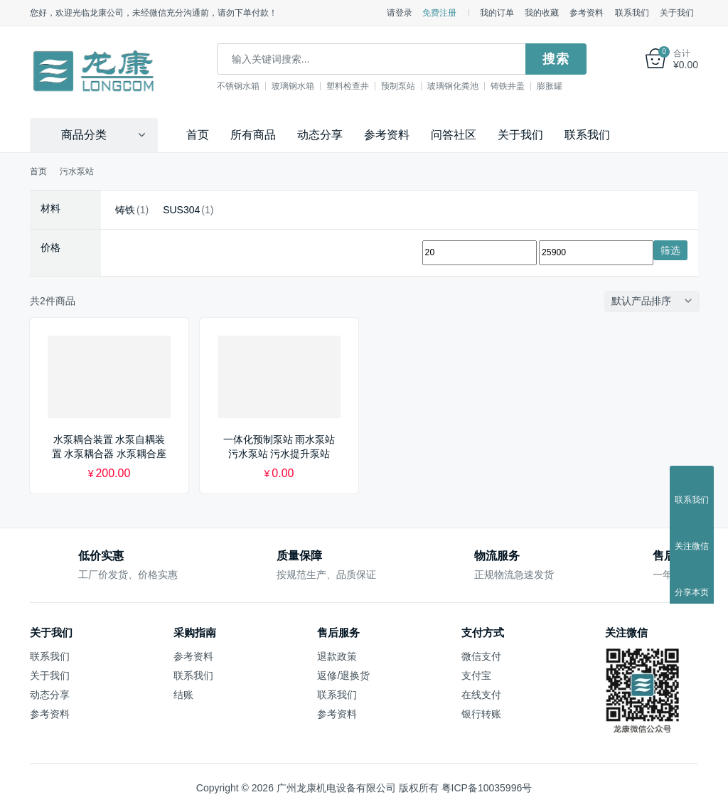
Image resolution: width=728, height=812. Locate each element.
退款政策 (337, 655)
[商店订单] (654, 300)
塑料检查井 (366, 86)
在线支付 (481, 694)
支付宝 (476, 674)
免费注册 (439, 13)
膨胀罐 (568, 86)
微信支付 (481, 655)
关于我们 (677, 13)
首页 (197, 134)
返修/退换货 (343, 674)
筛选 (670, 249)
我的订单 (497, 13)
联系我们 (632, 13)
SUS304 (181, 209)
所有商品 (253, 134)
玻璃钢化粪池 (471, 86)
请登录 (399, 13)
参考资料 (586, 13)
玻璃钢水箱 (311, 86)
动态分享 (320, 134)
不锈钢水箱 (256, 86)
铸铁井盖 (526, 86)
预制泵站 (417, 86)
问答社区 (453, 134)
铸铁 (125, 209)
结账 (183, 694)
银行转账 (481, 713)
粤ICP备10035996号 (486, 787)
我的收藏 (542, 13)
